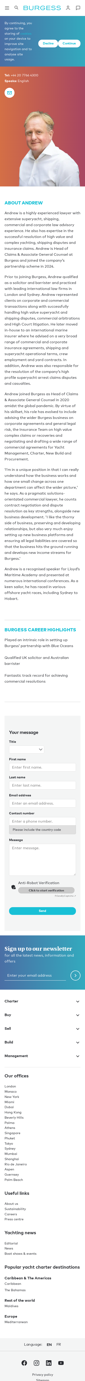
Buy (42, 1014)
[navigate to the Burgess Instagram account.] (36, 1364)
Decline (48, 43)
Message (16, 840)
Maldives (11, 1306)
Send (42, 911)
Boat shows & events (20, 1253)
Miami (9, 1102)
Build (42, 1042)
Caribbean (13, 1283)
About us (11, 1203)
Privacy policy (42, 1374)
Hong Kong (13, 1112)
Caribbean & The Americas (28, 1278)
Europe (11, 1316)
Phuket (10, 1138)
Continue (69, 43)
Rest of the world (20, 1300)
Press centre (14, 1219)
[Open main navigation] (7, 8)
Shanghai (12, 1159)
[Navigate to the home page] (42, 8)
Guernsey (12, 1174)
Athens (10, 1128)
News (9, 1248)
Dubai (9, 1107)
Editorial (11, 1243)
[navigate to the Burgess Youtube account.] (61, 1364)
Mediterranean (16, 1322)
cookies (26, 33)
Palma (10, 1123)
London (10, 1086)
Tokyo (9, 1143)
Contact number (21, 813)
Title (12, 741)
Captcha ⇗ (65, 896)
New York (12, 1097)
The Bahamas (15, 1290)
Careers (11, 1214)
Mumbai (11, 1154)
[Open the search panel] (16, 8)
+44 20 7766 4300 (24, 75)
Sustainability (15, 1209)
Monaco (11, 1091)
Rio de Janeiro (16, 1164)
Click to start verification (46, 890)
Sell (42, 1028)
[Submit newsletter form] (75, 976)
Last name (17, 777)
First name (17, 759)
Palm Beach (14, 1180)
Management (42, 1055)
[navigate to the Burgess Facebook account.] (24, 1364)
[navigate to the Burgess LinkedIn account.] (49, 1364)
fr (58, 1344)
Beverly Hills (14, 1117)
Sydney (10, 1148)
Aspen (9, 1169)
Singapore (12, 1133)
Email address (20, 795)
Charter (42, 1001)
